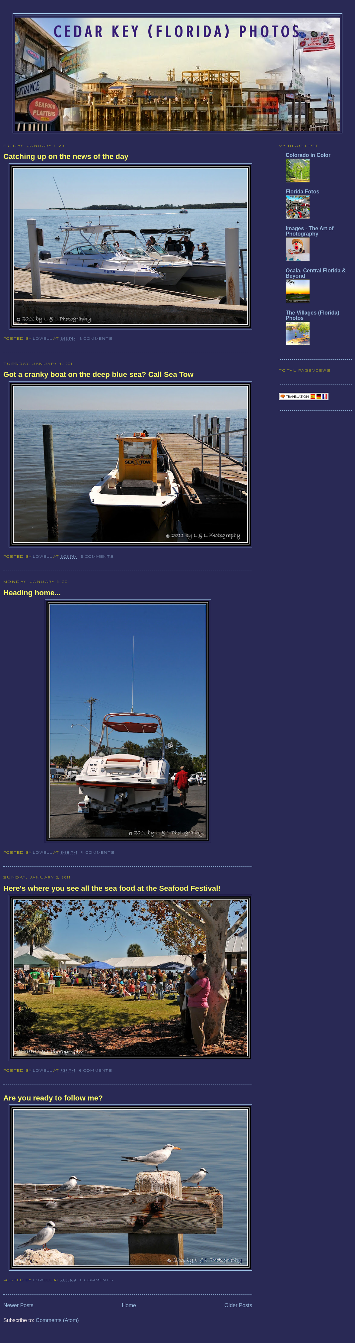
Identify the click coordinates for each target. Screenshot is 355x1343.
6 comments (97, 556)
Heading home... (32, 593)
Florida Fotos (302, 191)
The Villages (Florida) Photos (312, 315)
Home (129, 1305)
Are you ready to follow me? (53, 1098)
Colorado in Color (308, 155)
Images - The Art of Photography (309, 231)
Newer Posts (18, 1305)
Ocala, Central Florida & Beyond (316, 273)
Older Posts (238, 1305)
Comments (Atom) (57, 1320)
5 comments (96, 338)
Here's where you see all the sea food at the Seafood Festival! (112, 888)
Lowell (43, 338)
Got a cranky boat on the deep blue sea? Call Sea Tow (98, 374)
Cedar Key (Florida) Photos (177, 32)
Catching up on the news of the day (65, 156)
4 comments (97, 852)
